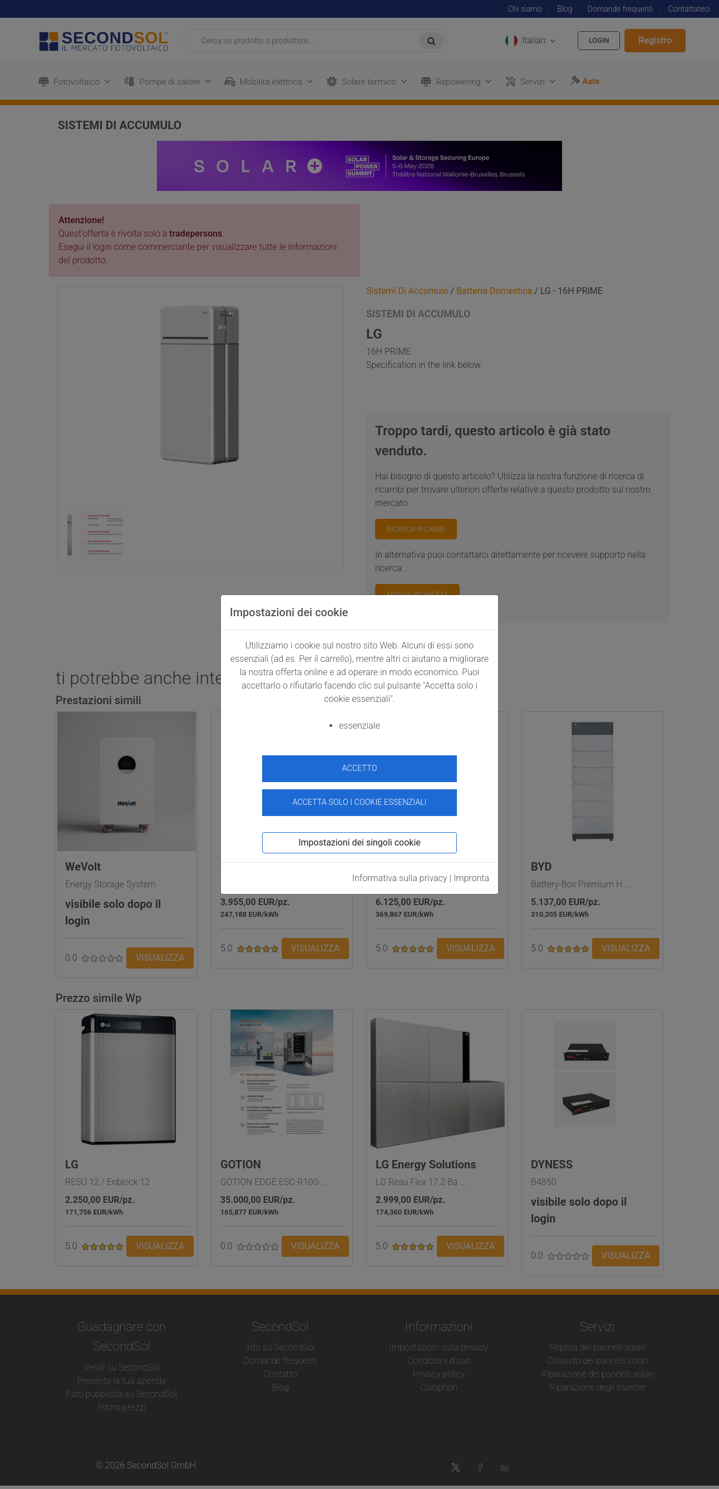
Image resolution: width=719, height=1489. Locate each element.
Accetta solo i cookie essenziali (359, 798)
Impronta (471, 873)
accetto (359, 768)
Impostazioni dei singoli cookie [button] (359, 837)
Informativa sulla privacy (399, 873)
